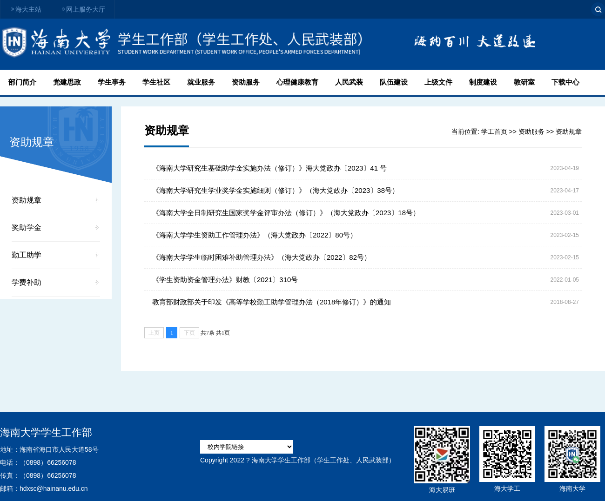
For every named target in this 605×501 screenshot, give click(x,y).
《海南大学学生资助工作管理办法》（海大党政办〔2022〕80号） (254, 235)
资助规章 (26, 200)
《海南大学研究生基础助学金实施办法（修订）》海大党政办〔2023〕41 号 (269, 168)
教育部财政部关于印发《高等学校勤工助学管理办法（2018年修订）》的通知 (271, 302)
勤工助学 (26, 255)
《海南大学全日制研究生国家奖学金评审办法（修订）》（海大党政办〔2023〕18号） (286, 213)
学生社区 (156, 82)
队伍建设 (394, 82)
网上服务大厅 (82, 9)
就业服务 (201, 82)
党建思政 (67, 82)
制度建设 (483, 82)
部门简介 (22, 82)
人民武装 (349, 82)
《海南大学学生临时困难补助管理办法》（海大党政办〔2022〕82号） (261, 257)
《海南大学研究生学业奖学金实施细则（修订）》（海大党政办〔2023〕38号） (275, 190)
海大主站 (25, 9)
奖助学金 (26, 227)
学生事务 (112, 82)
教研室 (524, 82)
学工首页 (494, 131)
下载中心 (565, 82)
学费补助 (26, 282)
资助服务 (246, 82)
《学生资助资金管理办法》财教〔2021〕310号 (225, 279)
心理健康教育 (297, 82)
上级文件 (438, 82)
